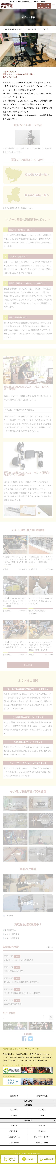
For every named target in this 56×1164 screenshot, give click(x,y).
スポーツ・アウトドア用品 (27, 29)
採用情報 (42, 1125)
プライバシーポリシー (42, 1137)
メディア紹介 (14, 1131)
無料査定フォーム (42, 1142)
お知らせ (42, 1131)
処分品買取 (14, 1110)
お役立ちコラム (14, 1137)
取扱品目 (13, 29)
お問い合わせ (14, 1142)
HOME (5, 29)
